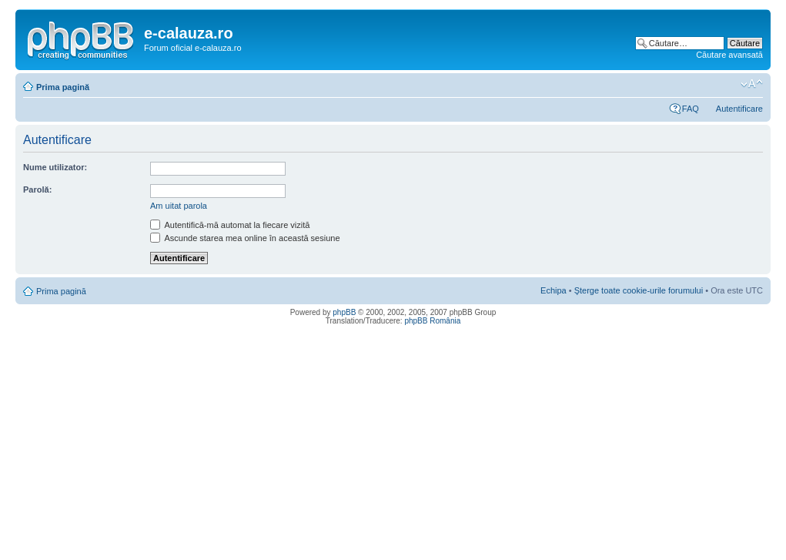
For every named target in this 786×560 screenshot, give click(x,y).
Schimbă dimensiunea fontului (752, 84)
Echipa (553, 290)
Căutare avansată (729, 54)
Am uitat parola (178, 205)
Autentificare (739, 108)
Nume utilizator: (55, 167)
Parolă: (37, 189)
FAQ (690, 108)
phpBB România (432, 321)
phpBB (344, 312)
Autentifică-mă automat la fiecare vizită (229, 225)
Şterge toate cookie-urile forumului (639, 290)
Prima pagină (62, 87)
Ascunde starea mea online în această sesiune (245, 238)
